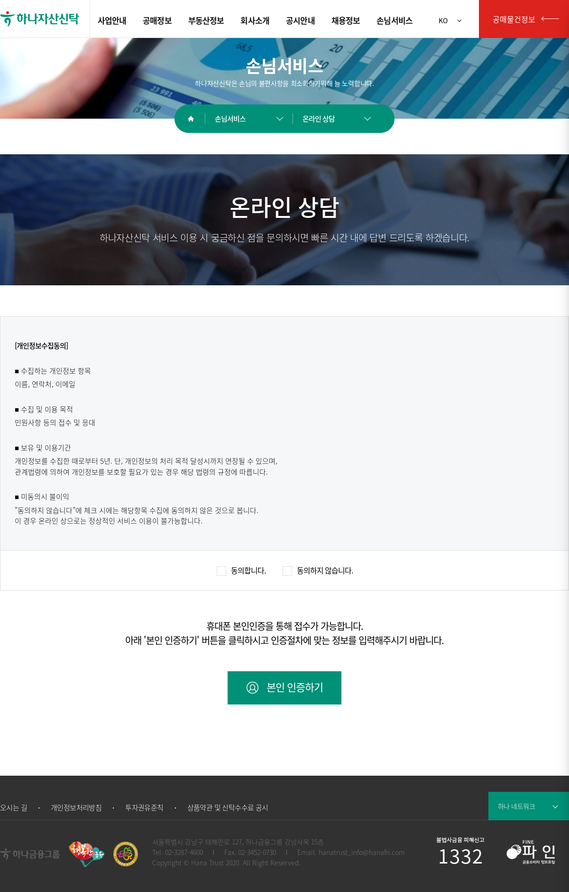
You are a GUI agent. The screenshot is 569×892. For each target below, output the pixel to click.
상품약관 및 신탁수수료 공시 (227, 807)
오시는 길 (13, 807)
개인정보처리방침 (76, 807)
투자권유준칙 (144, 807)
